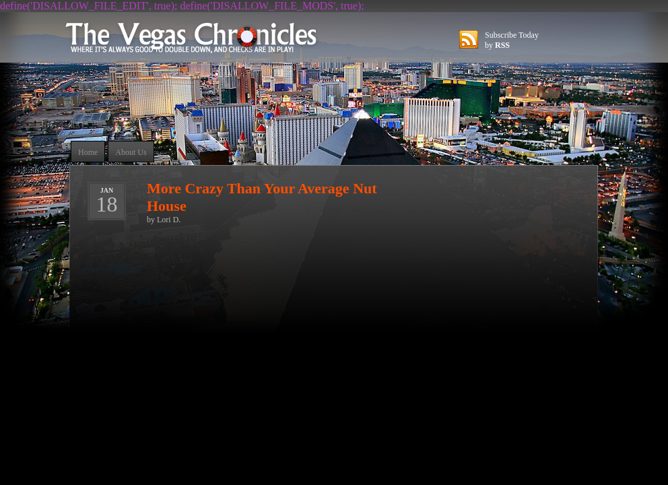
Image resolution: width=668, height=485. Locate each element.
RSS (502, 45)
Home (88, 152)
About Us (130, 152)
